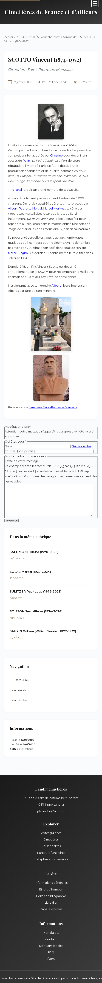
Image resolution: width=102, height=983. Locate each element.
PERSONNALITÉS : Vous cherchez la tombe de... (47, 37)
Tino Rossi (15, 184)
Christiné (56, 155)
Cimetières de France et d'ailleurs (51, 12)
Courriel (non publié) (20, 441)
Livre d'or (51, 893)
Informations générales (51, 873)
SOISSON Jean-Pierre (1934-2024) (36, 601)
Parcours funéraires (51, 843)
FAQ (51, 942)
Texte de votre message (22, 451)
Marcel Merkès (29, 203)
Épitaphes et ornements (51, 849)
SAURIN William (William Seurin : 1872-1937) (43, 621)
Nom (8, 436)
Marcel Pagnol (78, 242)
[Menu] (94, 3)
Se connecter (81, 436)
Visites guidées (51, 823)
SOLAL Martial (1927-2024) (30, 562)
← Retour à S (20, 670)
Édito (51, 949)
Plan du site (19, 680)
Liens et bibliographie (51, 886)
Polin (16, 160)
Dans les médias (51, 899)
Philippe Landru (58, 82)
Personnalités (51, 836)
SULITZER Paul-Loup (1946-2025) (35, 582)
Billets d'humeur (51, 879)
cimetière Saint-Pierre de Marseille (53, 397)
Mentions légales (51, 936)
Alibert (79, 198)
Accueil (8, 37)
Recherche (19, 690)
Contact (51, 929)
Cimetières (51, 829)
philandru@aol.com (51, 801)
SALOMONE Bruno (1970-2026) (34, 542)
